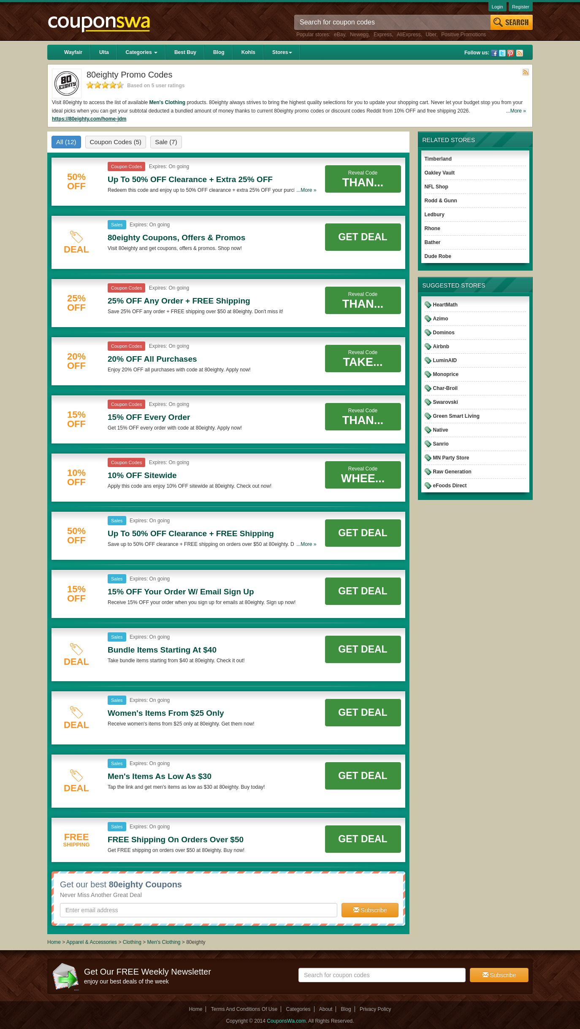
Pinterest (510, 53)
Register (520, 6)
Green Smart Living (456, 416)
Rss (519, 53)
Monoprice (446, 374)
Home (54, 942)
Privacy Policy (375, 1009)
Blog (219, 52)
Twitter (502, 53)
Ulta (104, 52)
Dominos (444, 333)
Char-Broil (445, 388)
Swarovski (445, 402)
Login (497, 6)
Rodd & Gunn (441, 201)
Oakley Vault (440, 173)
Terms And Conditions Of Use (244, 1009)
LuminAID (445, 360)
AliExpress (409, 35)
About (325, 1009)
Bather (433, 242)
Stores (282, 52)
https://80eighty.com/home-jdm (89, 119)
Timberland (438, 159)
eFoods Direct (450, 486)
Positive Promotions (463, 35)
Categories (141, 52)
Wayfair (73, 52)
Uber (431, 35)
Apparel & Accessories (91, 942)
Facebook (494, 53)
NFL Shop (436, 187)
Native (440, 430)
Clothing (132, 942)
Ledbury (434, 215)
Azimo (440, 319)
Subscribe (370, 910)
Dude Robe (438, 256)
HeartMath (445, 305)
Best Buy (185, 52)
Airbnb (441, 346)
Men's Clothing (167, 102)
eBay (339, 35)
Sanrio (441, 444)
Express (383, 35)
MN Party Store (451, 458)
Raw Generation (452, 472)
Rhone (432, 228)
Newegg (359, 35)
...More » (516, 111)
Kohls (248, 52)
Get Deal (362, 236)
